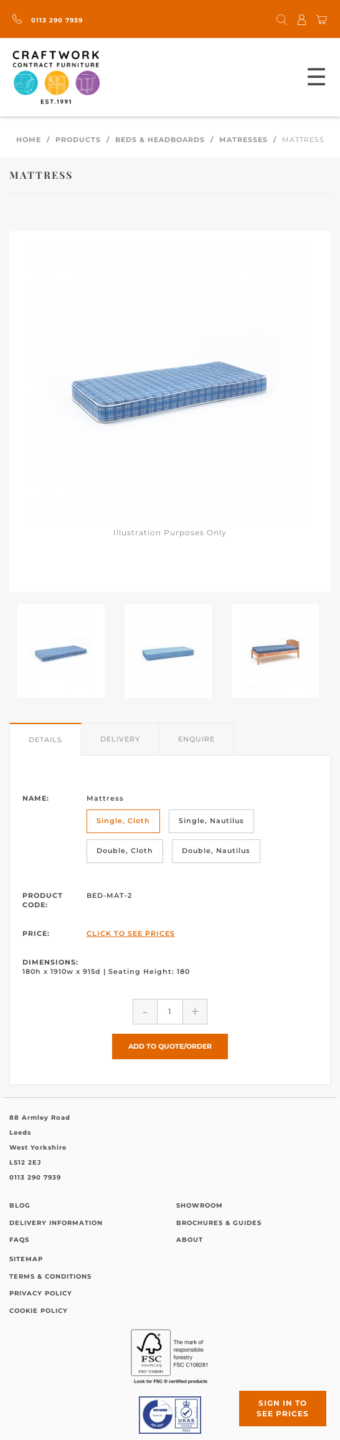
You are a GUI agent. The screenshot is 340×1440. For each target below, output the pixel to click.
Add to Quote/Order (170, 1046)
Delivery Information (56, 1223)
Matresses (243, 139)
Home (28, 139)
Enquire (196, 739)
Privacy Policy (40, 1293)
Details (45, 739)
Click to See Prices (131, 933)
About (189, 1240)
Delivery (120, 739)
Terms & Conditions (50, 1276)
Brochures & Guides (219, 1223)
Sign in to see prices (283, 1408)
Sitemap (26, 1259)
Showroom (199, 1205)
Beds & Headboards (160, 139)
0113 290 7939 (47, 20)
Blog (20, 1205)
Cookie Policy (38, 1311)
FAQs (19, 1240)
